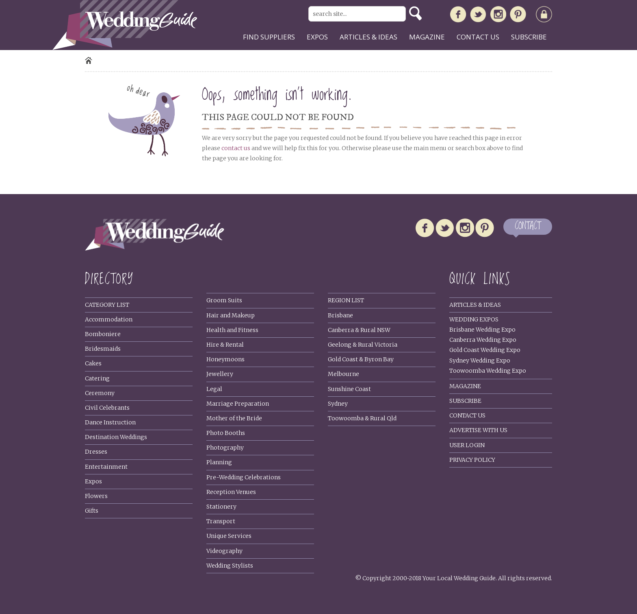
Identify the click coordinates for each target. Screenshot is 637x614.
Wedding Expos (473, 319)
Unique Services (228, 536)
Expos (317, 36)
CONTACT (528, 226)
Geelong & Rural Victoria (362, 344)
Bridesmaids (103, 348)
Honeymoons (225, 359)
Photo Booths (225, 433)
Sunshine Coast (349, 389)
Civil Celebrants (107, 407)
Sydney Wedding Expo (479, 360)
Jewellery (219, 374)
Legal (214, 389)
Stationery (221, 506)
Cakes (93, 363)
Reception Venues (231, 492)
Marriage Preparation (237, 403)
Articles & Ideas (475, 304)
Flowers (96, 496)
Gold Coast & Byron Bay (361, 359)
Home (88, 60)
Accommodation (108, 319)
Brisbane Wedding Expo (482, 329)
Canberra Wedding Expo (482, 339)
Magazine (427, 36)
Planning (219, 462)
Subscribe (529, 36)
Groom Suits (224, 300)
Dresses (96, 451)
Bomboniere (103, 334)
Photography (225, 447)
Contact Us (467, 415)
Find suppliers (269, 36)
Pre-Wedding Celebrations (243, 477)
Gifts (91, 510)
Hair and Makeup (230, 315)
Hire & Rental (225, 344)
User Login (467, 445)
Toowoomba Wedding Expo (487, 370)
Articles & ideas (368, 36)
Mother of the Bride (234, 418)
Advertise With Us (478, 430)
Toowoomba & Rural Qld (362, 418)
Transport (220, 521)
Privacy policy (472, 459)
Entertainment (106, 466)
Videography (224, 551)
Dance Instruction (110, 422)
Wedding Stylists (229, 565)
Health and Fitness (232, 330)
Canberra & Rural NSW (359, 330)
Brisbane (340, 315)
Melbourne (343, 374)
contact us (235, 148)
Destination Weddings (116, 437)
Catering (97, 378)
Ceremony (100, 393)
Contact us (478, 36)
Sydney (338, 403)
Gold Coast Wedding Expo (484, 350)
